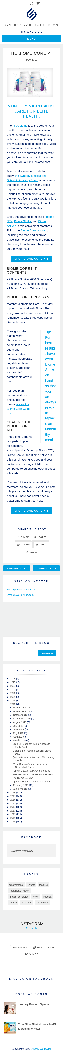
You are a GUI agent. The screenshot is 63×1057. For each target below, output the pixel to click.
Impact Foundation (18, 896)
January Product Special (34, 1004)
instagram (43, 947)
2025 (13, 682)
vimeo (31, 954)
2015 (13, 803)
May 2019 (18, 733)
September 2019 (22, 718)
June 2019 (19, 729)
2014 (13, 807)
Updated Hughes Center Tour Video (31, 781)
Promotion (26, 902)
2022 (13, 693)
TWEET (40, 537)
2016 (13, 799)
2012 (13, 814)
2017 (13, 796)
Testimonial (42, 902)
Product (13, 902)
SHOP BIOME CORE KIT (31, 258)
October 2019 (20, 715)
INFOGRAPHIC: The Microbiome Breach (34, 774)
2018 (13, 792)
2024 (13, 686)
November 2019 (22, 711)
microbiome (20, 125)
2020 (13, 700)
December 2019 (22, 707)
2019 (13, 704)
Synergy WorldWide (22, 850)
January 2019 (20, 789)
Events (31, 885)
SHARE (23, 537)
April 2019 (18, 736)
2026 (13, 678)
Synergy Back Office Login (21, 589)
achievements (16, 885)
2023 (13, 689)
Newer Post (17, 568)
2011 (13, 818)
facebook (18, 947)
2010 (13, 821)
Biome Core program (34, 230)
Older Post (46, 568)
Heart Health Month (19, 890)
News (36, 896)
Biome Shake (22, 221)
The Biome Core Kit (23, 778)
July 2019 (18, 726)
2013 (13, 810)
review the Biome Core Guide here (18, 409)
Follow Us (31, 928)
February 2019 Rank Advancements (31, 770)
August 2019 (20, 722)
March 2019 (19, 740)
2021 (13, 696)
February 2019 (21, 785)
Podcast (47, 896)
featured (43, 885)
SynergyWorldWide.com (20, 594)
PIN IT (41, 545)
